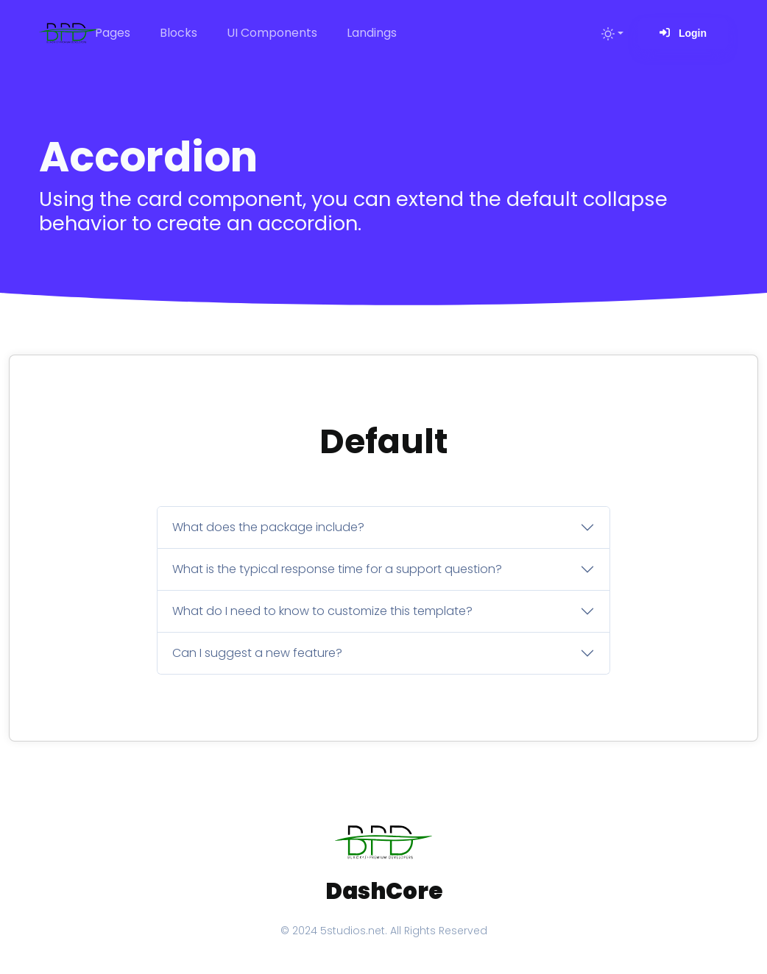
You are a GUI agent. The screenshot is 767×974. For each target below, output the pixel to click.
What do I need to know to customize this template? (322, 610)
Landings (372, 32)
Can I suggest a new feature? (257, 652)
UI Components (272, 32)
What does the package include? (268, 527)
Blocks (178, 32)
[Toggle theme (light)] (612, 33)
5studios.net (352, 930)
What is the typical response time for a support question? (337, 569)
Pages (112, 32)
